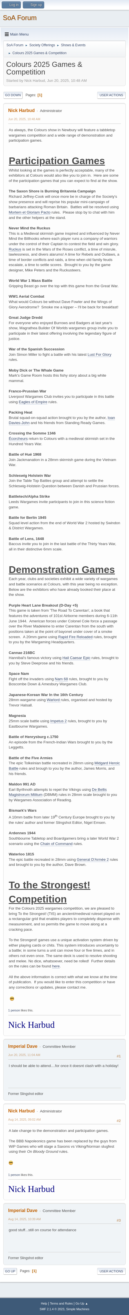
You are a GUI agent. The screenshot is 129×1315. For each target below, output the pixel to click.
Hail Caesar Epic (76, 658)
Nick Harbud (21, 110)
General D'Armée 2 (93, 859)
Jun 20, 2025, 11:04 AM (24, 1055)
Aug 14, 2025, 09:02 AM (24, 1119)
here (56, 966)
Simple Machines (77, 1309)
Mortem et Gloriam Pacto (29, 212)
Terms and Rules (61, 1303)
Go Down (13, 95)
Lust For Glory (99, 354)
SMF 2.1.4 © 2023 (52, 1309)
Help (44, 1303)
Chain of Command (56, 844)
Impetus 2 (58, 721)
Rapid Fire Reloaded (75, 637)
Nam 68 (61, 679)
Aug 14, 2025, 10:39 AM (24, 1219)
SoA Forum (20, 17)
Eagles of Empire (33, 402)
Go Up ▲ (81, 1303)
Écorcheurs (18, 438)
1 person (14, 1010)
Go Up (10, 1271)
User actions (111, 95)
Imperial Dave (22, 1046)
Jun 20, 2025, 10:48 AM (24, 119)
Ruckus (15, 249)
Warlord (54, 700)
